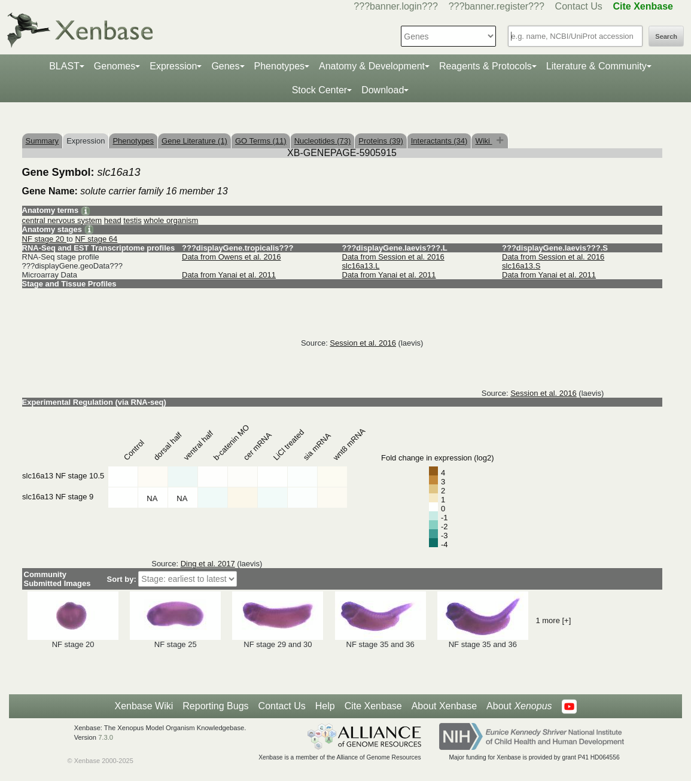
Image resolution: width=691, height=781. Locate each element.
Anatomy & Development (372, 66)
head (112, 220)
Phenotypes (279, 66)
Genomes (114, 66)
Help (325, 706)
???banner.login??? (396, 6)
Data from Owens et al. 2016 (231, 256)
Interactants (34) (439, 140)
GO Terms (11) (261, 140)
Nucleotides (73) (322, 140)
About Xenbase (444, 706)
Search (666, 36)
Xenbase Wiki (143, 706)
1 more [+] (553, 620)
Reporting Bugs (215, 706)
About (519, 706)
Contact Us (578, 6)
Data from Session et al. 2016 (393, 256)
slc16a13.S (521, 265)
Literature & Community (596, 66)
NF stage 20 (44, 238)
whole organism (171, 220)
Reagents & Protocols (485, 66)
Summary (42, 140)
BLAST (64, 66)
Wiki (483, 140)
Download (382, 90)
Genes (225, 66)
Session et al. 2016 (363, 342)
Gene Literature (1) (194, 140)
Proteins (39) (380, 140)
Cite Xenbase (373, 706)
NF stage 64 (96, 238)
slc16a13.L (361, 265)
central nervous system (62, 220)
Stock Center (319, 90)
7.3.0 (105, 737)
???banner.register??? (496, 6)
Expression (173, 66)
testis (132, 220)
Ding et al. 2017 (208, 563)
